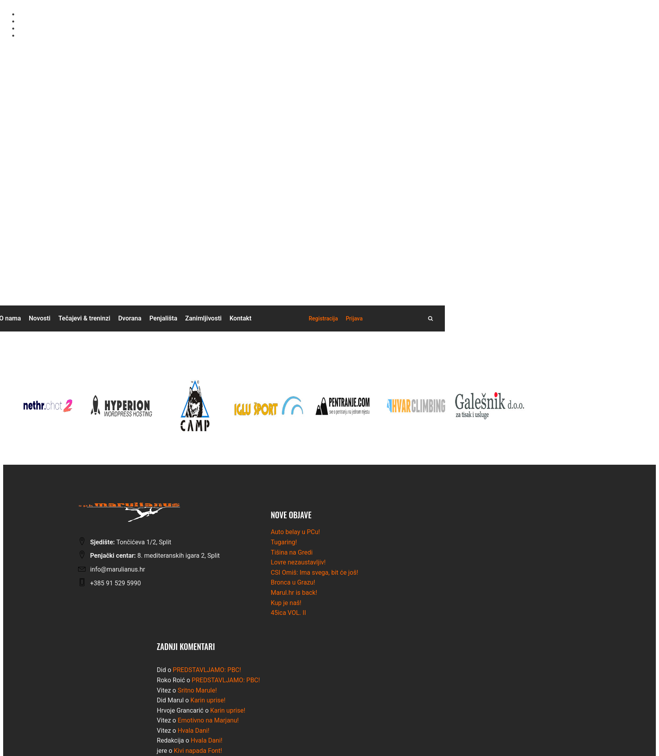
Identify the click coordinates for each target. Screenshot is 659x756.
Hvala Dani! (193, 730)
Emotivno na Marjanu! (208, 720)
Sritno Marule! (197, 690)
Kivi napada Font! (198, 750)
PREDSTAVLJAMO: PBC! (207, 670)
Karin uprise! (208, 700)
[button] (323, 318)
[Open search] (430, 318)
